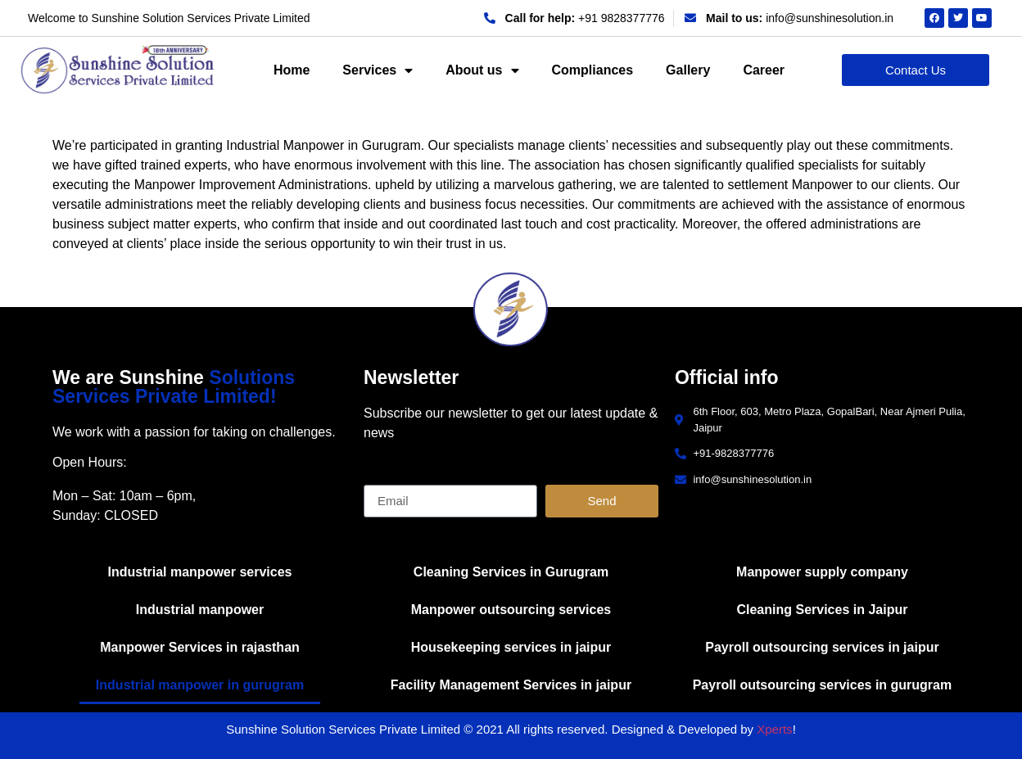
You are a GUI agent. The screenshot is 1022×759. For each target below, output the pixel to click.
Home (292, 70)
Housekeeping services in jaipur (511, 647)
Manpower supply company (822, 572)
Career (764, 70)
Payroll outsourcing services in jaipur (821, 647)
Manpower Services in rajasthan (200, 647)
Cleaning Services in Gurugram (511, 572)
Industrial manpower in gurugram (200, 685)
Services (377, 70)
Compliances (593, 70)
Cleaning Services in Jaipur (821, 610)
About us (481, 70)
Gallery (688, 70)
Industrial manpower (200, 610)
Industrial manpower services (200, 572)
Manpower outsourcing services (511, 610)
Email (380, 478)
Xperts (774, 729)
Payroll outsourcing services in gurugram (822, 685)
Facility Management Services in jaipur (511, 685)
